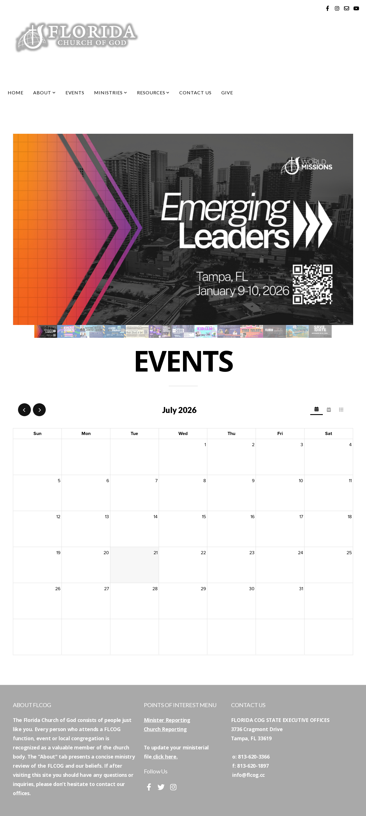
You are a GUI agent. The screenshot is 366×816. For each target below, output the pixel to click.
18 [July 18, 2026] (350, 517)
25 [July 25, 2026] (349, 553)
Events (75, 92)
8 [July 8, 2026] (204, 481)
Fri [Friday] (280, 433)
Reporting (174, 729)
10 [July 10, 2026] (301, 481)
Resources (153, 92)
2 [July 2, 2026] (253, 445)
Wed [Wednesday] (183, 433)
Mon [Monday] (86, 433)
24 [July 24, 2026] (300, 553)
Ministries (110, 92)
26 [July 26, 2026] (57, 589)
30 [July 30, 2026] (251, 589)
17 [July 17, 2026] (301, 517)
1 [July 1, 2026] (205, 445)
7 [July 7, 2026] (156, 481)
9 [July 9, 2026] (253, 481)
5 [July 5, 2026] (59, 481)
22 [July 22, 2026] (203, 553)
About (44, 92)
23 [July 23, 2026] (251, 553)
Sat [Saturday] (328, 433)
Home (15, 92)
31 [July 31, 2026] (301, 589)
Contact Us (195, 92)
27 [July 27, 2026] (106, 589)
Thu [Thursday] (231, 433)
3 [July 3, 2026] (302, 445)
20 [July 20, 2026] (106, 553)
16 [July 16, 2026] (252, 517)
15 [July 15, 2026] (204, 517)
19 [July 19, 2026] (58, 553)
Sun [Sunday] (37, 433)
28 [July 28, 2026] (155, 589)
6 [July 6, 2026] (107, 481)
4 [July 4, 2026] (350, 445)
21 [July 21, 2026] (156, 553)
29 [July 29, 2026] (203, 589)
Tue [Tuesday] (134, 433)
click (158, 756)
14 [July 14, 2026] (156, 517)
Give (227, 92)
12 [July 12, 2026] (58, 517)
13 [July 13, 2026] (107, 517)
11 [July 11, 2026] (350, 481)
